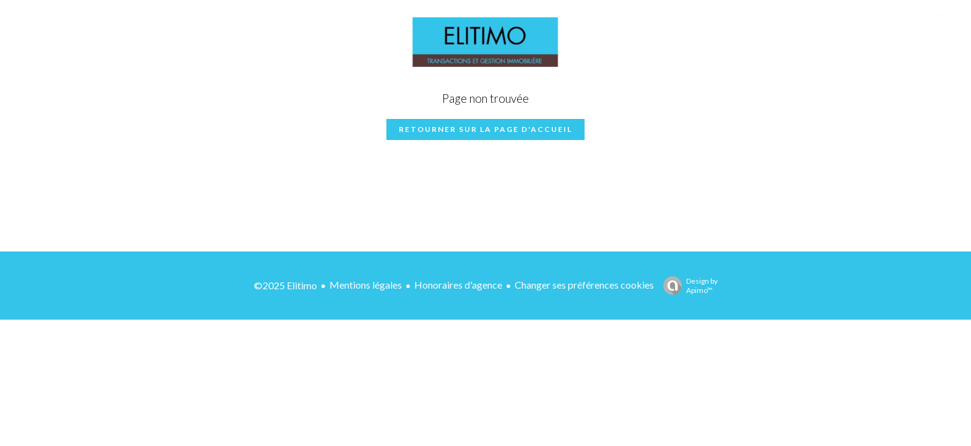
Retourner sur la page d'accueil (485, 129)
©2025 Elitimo (285, 285)
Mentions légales (365, 285)
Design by (687, 285)
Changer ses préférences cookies (584, 285)
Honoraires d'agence (458, 285)
